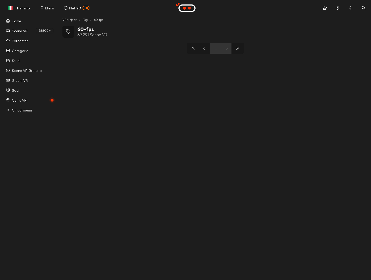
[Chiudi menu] (30, 110)
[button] (325, 8)
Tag (85, 20)
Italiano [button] (18, 8)
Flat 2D (76, 8)
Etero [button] (47, 8)
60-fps (98, 20)
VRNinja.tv (69, 20)
